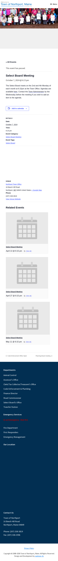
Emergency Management (14, 437)
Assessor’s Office (10, 379)
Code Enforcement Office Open (17, 356)
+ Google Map (37, 190)
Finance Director (10, 393)
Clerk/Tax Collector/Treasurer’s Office (19, 384)
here (15, 92)
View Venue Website (13, 199)
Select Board (10, 143)
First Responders (10, 432)
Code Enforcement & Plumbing (17, 388)
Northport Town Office (13, 184)
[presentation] (27, 228)
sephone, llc (39, 556)
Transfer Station (10, 407)
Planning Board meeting (43, 356)
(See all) (28, 251)
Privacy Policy (29, 548)
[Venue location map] (29, 163)
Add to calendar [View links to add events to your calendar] (18, 108)
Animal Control (9, 375)
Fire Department (10, 427)
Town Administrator (36, 92)
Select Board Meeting (13, 137)
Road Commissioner (12, 398)
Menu (55, 4)
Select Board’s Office (12, 402)
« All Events (11, 62)
